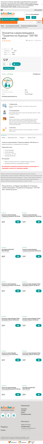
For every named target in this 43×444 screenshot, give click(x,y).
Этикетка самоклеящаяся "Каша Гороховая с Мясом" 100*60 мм (31, 353)
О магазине (24, 408)
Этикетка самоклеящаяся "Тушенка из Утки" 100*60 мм (10, 353)
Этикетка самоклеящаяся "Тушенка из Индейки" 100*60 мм (11, 284)
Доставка (23, 410)
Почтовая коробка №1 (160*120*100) (8, 250)
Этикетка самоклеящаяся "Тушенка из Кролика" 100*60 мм (31, 250)
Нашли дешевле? (9, 68)
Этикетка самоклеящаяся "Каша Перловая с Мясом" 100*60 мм (31, 284)
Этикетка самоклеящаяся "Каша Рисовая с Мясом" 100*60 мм (31, 319)
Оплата (23, 412)
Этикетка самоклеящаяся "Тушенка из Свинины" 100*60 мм (11, 215)
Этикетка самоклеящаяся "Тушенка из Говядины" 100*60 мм (31, 215)
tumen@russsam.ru (25, 426)
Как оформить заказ (26, 414)
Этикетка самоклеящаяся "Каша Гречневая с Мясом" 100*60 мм (11, 319)
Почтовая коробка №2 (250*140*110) (28, 388)
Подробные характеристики (9, 96)
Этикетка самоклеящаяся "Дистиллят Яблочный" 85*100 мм (11, 388)
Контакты (3, 430)
